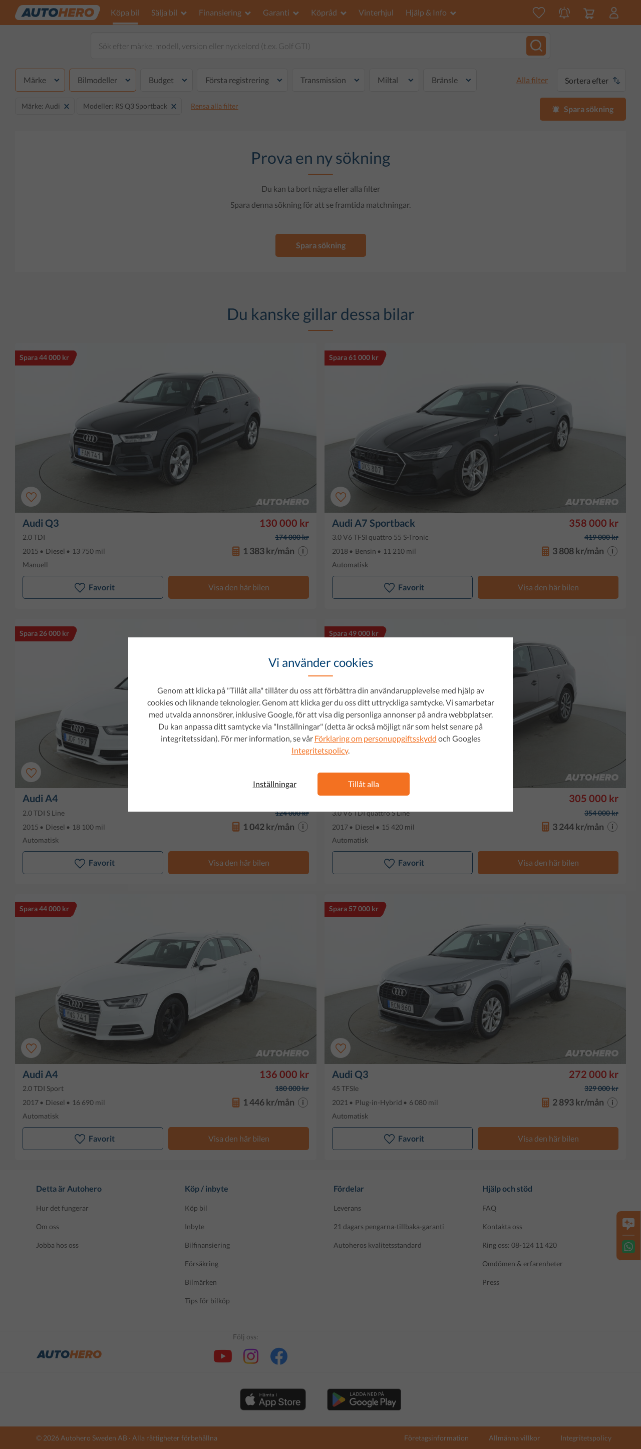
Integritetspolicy (319, 750)
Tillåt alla (363, 784)
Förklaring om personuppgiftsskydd (375, 738)
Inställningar (274, 784)
